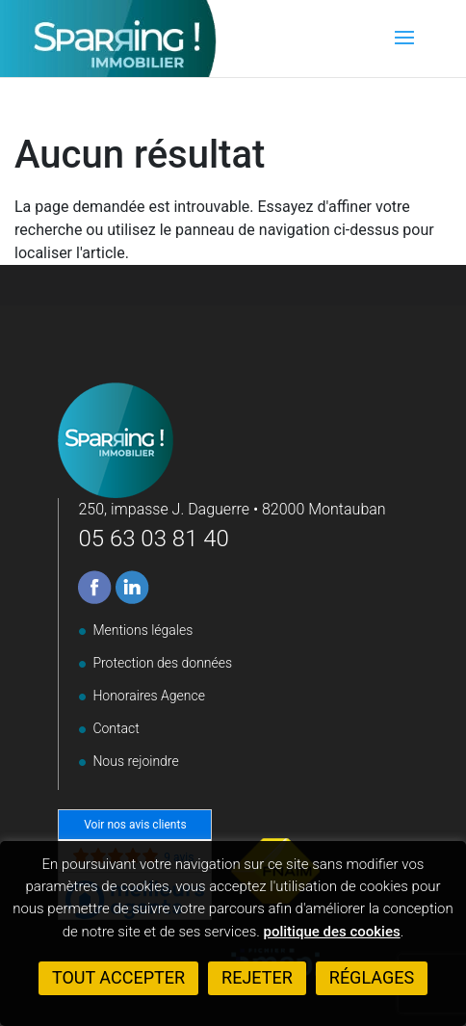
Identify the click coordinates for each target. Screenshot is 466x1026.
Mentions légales (142, 630)
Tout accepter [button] (118, 977)
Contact (115, 728)
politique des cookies (332, 931)
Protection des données (162, 663)
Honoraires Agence (148, 695)
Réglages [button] (371, 977)
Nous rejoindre (135, 761)
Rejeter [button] (257, 977)
